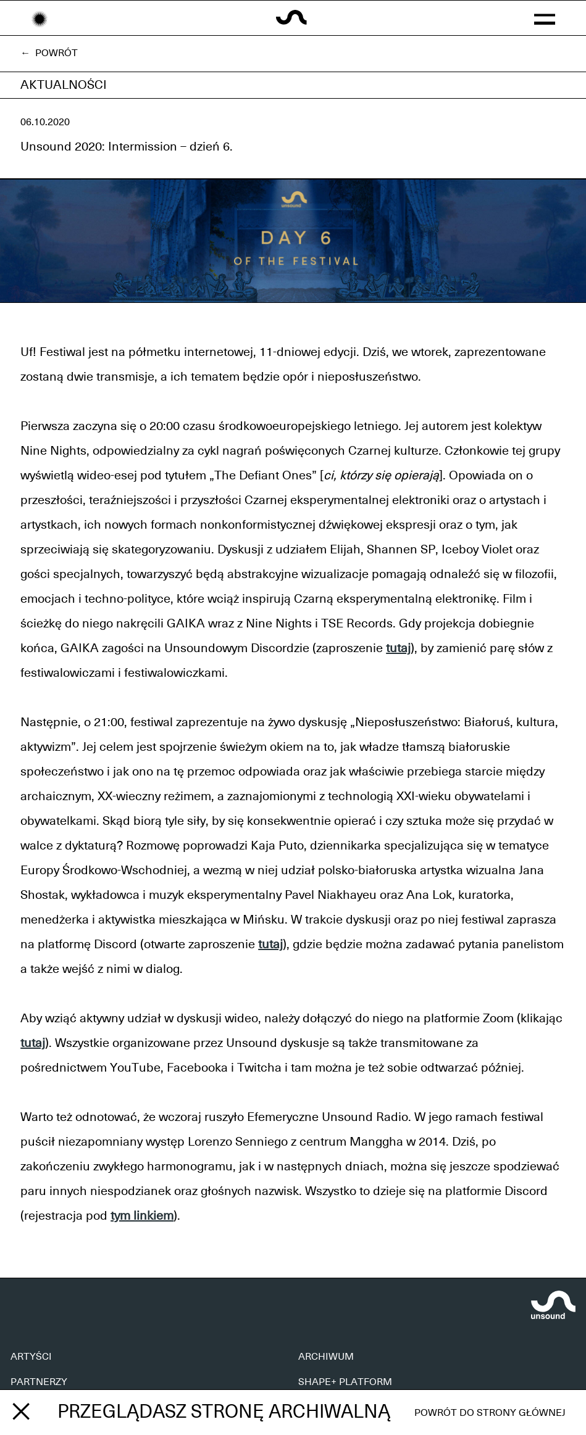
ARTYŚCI (31, 1357)
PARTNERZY (38, 1382)
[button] (545, 18)
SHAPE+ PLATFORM (345, 1382)
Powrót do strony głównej (490, 1413)
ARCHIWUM (326, 1357)
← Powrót (49, 53)
